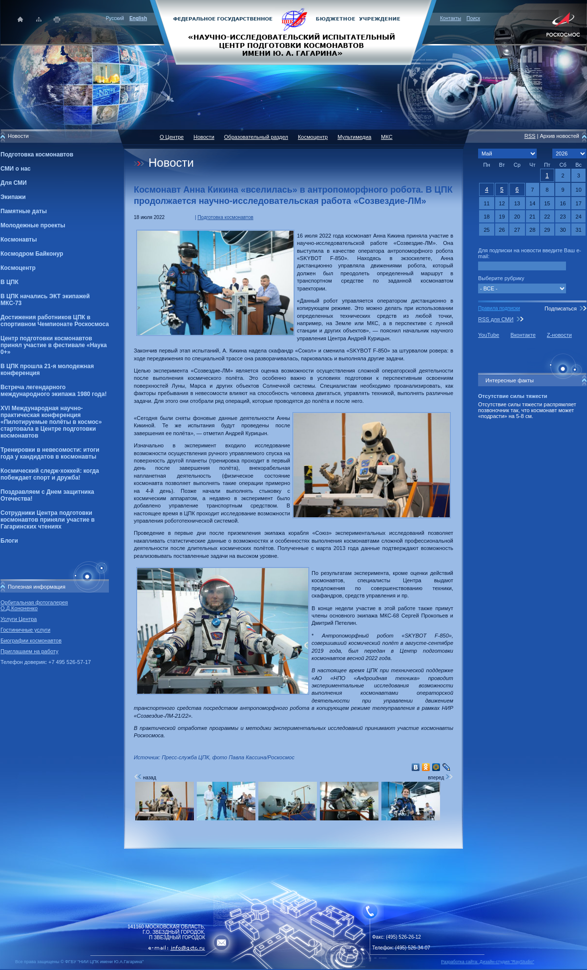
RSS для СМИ (495, 319)
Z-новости (559, 335)
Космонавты (18, 239)
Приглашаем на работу (29, 651)
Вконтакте (522, 335)
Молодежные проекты (32, 225)
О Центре (172, 137)
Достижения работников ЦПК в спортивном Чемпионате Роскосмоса (54, 321)
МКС (386, 137)
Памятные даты (23, 211)
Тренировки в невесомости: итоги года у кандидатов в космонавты (49, 453)
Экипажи (13, 197)
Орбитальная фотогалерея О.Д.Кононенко (34, 605)
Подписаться (561, 308)
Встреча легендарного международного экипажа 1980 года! (53, 390)
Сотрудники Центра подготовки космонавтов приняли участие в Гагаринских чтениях (47, 519)
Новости (203, 137)
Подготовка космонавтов (36, 154)
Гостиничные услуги (25, 630)
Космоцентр (18, 268)
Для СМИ (13, 182)
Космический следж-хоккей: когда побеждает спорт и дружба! (49, 474)
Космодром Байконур (31, 253)
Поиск (473, 18)
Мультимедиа (354, 137)
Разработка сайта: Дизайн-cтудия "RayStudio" (487, 961)
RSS (530, 136)
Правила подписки (499, 308)
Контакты (450, 18)
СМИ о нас (15, 168)
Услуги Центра (18, 619)
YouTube (488, 335)
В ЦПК (9, 282)
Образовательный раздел (256, 137)
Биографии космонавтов (31, 640)
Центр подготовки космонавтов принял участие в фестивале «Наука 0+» (53, 345)
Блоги (9, 540)
